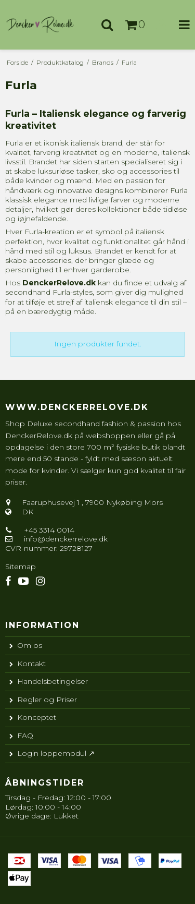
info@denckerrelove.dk (66, 539)
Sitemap (20, 566)
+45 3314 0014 (48, 530)
